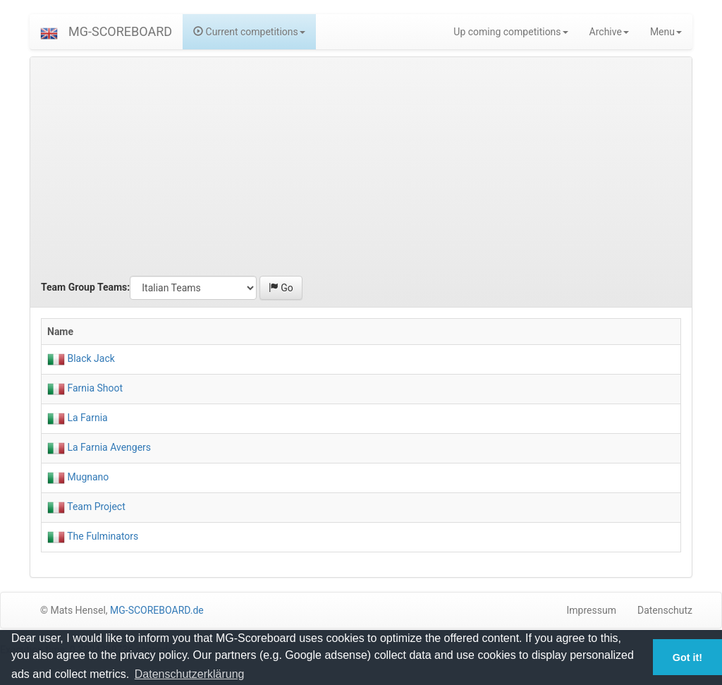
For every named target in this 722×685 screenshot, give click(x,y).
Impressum (591, 610)
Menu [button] (666, 31)
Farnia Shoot (94, 388)
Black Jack (90, 358)
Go (281, 287)
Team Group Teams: (85, 287)
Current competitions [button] (249, 31)
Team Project (95, 506)
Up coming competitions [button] (510, 31)
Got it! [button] (687, 657)
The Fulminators (101, 536)
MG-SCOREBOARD (120, 31)
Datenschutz (664, 610)
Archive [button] (609, 31)
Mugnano (87, 477)
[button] (49, 31)
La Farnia (86, 417)
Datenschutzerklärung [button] (190, 674)
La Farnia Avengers (108, 447)
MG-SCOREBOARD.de (157, 610)
